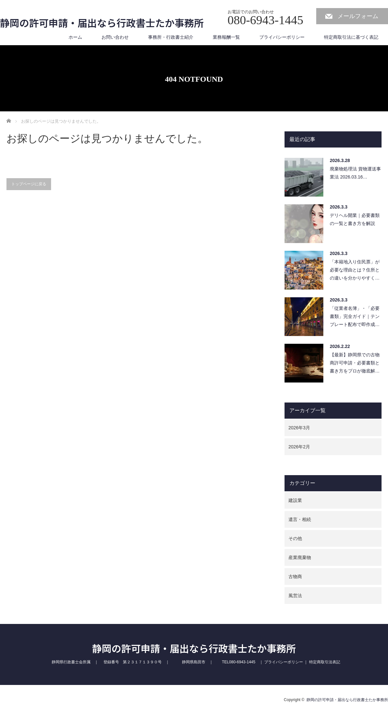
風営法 (295, 595)
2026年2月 (299, 446)
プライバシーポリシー (282, 37)
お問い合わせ (115, 37)
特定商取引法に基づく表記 (351, 37)
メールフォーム (358, 16)
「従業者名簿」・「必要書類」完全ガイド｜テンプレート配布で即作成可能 (355, 318)
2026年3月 (299, 427)
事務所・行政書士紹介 (170, 37)
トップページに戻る (28, 184)
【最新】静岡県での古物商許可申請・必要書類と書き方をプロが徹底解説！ (355, 364)
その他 (295, 538)
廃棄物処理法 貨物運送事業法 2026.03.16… (355, 172)
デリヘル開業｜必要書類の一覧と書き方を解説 (355, 219)
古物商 (295, 576)
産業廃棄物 (299, 557)
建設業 (295, 500)
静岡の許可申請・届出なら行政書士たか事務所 (102, 22)
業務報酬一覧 (226, 37)
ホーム (75, 37)
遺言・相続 (299, 519)
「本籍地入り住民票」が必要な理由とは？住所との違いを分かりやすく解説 (355, 271)
